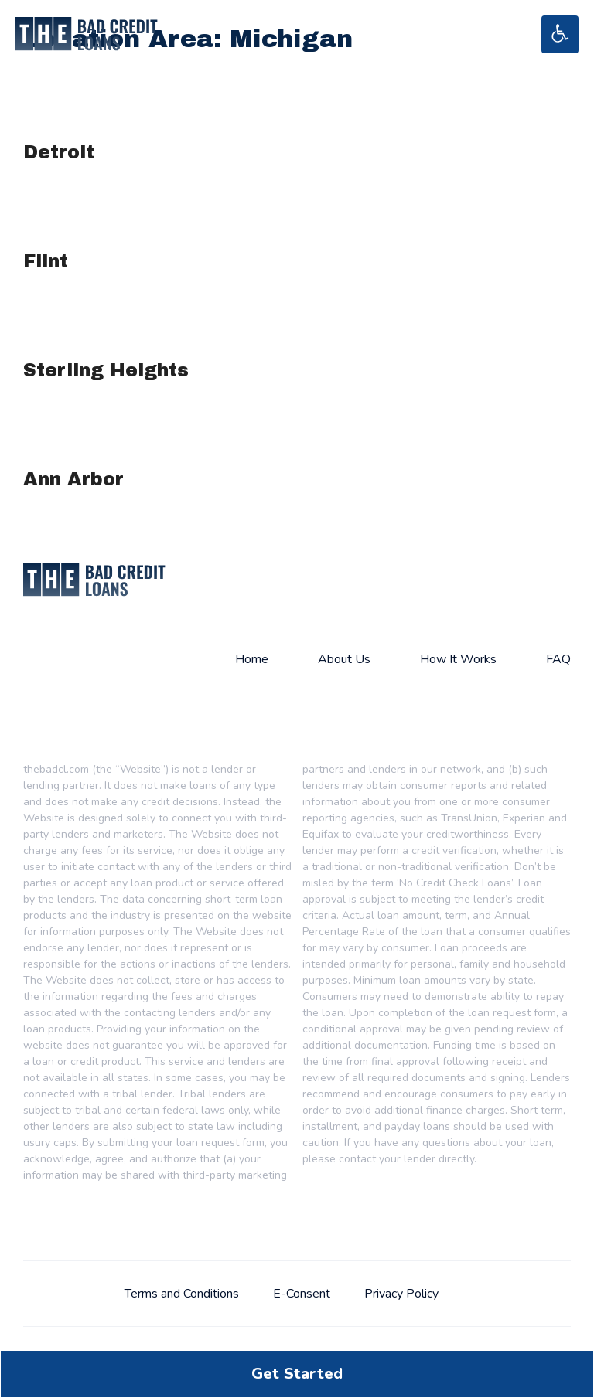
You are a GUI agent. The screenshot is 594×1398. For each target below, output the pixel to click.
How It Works (458, 659)
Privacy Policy (401, 1293)
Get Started (297, 1373)
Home (251, 659)
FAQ (558, 659)
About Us (344, 659)
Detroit (58, 152)
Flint (45, 261)
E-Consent (301, 1293)
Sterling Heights (106, 370)
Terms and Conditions (182, 1293)
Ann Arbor (73, 479)
